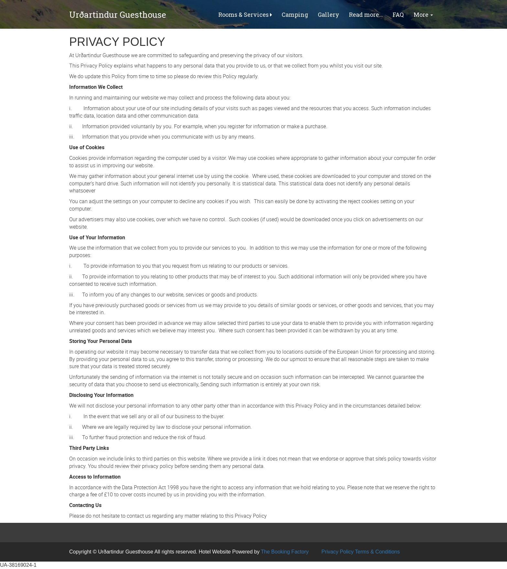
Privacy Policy (337, 551)
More (423, 14)
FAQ (398, 14)
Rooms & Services (245, 14)
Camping (295, 14)
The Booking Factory (285, 551)
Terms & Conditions (377, 551)
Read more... (366, 14)
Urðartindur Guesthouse (117, 14)
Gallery (328, 14)
